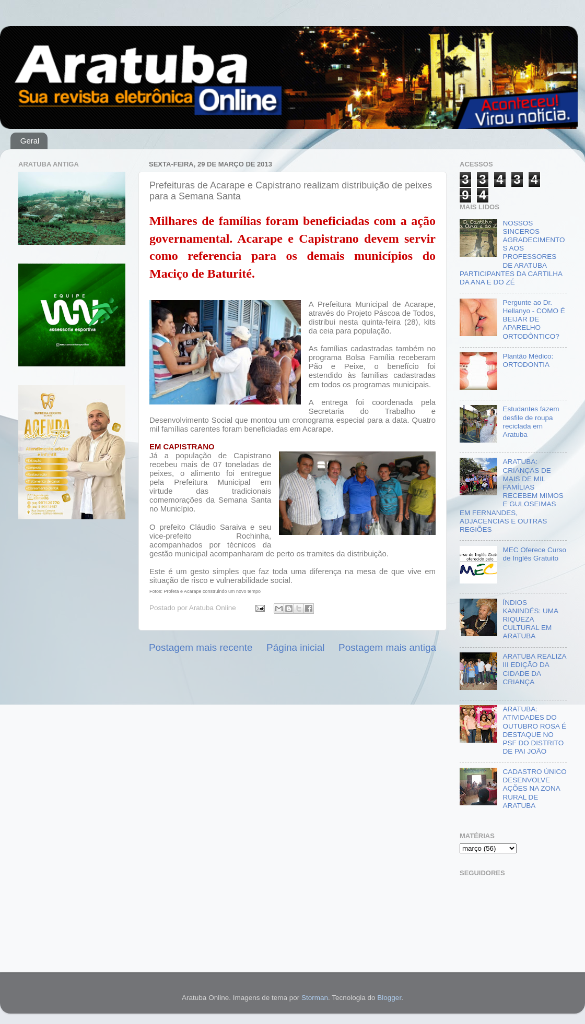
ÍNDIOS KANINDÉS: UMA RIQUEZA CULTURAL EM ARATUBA (530, 619)
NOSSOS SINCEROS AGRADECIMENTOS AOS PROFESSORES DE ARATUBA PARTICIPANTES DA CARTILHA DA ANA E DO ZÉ (512, 252)
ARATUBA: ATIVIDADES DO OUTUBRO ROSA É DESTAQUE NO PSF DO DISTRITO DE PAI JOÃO (534, 730)
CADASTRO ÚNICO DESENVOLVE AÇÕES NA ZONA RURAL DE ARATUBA (534, 788)
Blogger (389, 998)
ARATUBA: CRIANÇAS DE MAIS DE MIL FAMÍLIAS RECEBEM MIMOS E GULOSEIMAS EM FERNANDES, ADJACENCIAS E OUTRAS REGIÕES (512, 495)
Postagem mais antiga (387, 647)
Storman (314, 998)
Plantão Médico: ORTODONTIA (527, 360)
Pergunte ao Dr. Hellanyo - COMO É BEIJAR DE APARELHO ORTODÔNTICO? (533, 319)
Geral (30, 140)
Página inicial (295, 647)
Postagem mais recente (200, 647)
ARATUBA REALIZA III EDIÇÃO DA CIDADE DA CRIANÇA (534, 669)
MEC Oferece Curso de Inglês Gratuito (534, 554)
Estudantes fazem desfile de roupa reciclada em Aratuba (530, 421)
